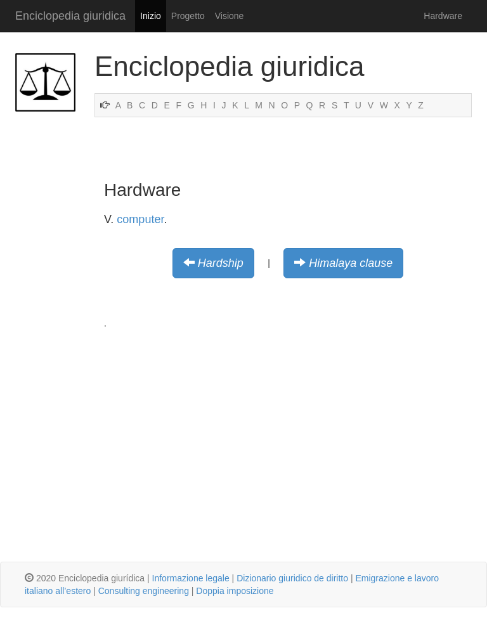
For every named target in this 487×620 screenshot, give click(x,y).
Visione (229, 16)
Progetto (188, 16)
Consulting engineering (143, 591)
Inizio (150, 16)
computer (140, 219)
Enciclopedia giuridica (70, 16)
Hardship (221, 263)
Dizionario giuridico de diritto (292, 578)
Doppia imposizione (234, 591)
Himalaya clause (351, 263)
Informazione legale (191, 578)
